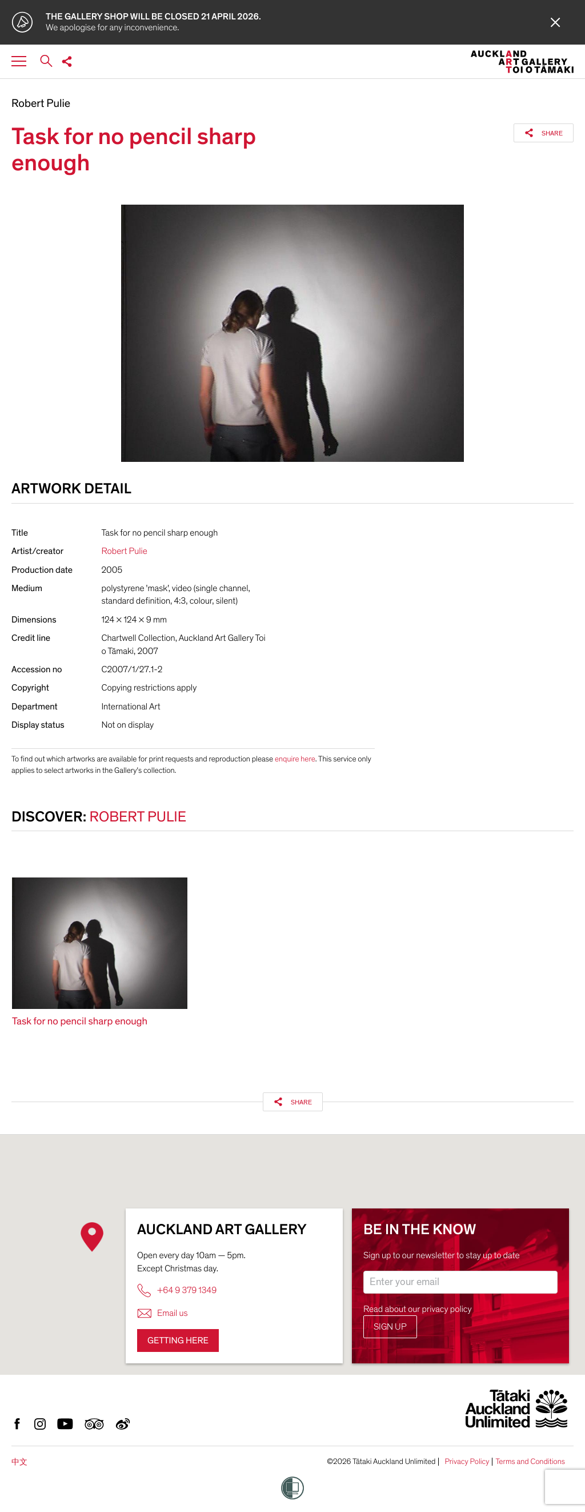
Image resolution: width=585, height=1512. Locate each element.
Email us (162, 1313)
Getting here (178, 1340)
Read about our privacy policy (417, 1309)
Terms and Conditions (530, 1462)
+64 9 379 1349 (177, 1290)
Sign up (390, 1326)
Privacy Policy (466, 1462)
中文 (19, 1462)
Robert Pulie (40, 104)
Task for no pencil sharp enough (79, 1021)
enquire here (295, 758)
